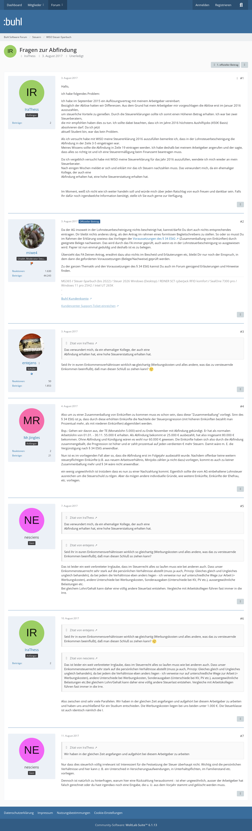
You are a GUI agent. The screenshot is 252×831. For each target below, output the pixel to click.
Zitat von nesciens (82, 658)
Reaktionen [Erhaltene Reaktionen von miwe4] (18, 271)
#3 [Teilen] (242, 332)
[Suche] (241, 5)
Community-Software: (126, 825)
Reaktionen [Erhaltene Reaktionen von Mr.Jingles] (18, 451)
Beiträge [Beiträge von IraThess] (17, 122)
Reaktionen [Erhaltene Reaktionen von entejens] (18, 381)
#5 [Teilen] (242, 506)
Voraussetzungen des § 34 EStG (154, 238)
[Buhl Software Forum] (126, 21)
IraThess (29, 56)
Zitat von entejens (82, 545)
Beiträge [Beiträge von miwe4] (17, 275)
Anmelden (202, 5)
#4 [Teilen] (242, 406)
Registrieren (223, 5)
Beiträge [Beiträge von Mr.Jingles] (17, 455)
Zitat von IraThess (82, 343)
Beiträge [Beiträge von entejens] (17, 385)
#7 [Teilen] (242, 736)
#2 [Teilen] (242, 221)
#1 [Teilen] (242, 78)
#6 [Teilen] (242, 618)
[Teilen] (244, 65)
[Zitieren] (240, 204)
